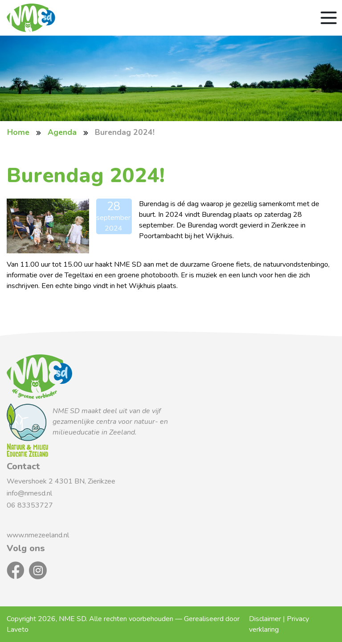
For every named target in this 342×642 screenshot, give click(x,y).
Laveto (17, 629)
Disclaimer (265, 619)
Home (18, 132)
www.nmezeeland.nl (38, 535)
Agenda (62, 132)
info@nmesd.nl (30, 493)
